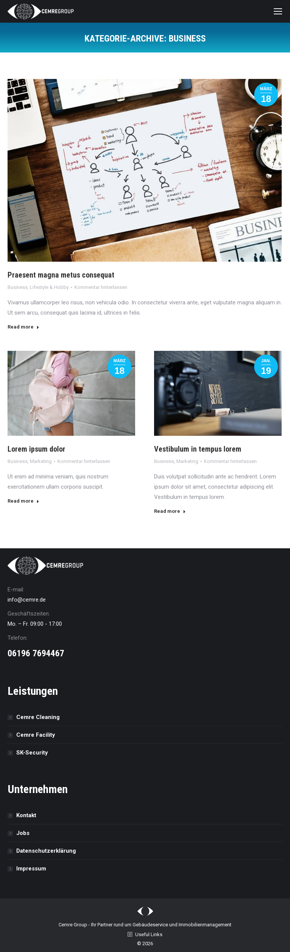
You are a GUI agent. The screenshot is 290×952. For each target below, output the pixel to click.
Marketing (41, 461)
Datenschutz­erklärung (46, 850)
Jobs (22, 833)
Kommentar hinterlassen (100, 287)
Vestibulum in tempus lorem (197, 449)
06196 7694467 (36, 653)
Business (18, 287)
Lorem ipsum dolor (36, 449)
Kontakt (26, 815)
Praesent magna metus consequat (61, 274)
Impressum (31, 868)
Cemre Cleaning (38, 717)
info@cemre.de (27, 599)
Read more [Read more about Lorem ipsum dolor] (23, 501)
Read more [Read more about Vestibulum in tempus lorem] (170, 511)
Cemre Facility (35, 734)
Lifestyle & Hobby (49, 287)
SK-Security (32, 752)
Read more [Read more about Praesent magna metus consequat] (23, 327)
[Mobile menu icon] (277, 11)
